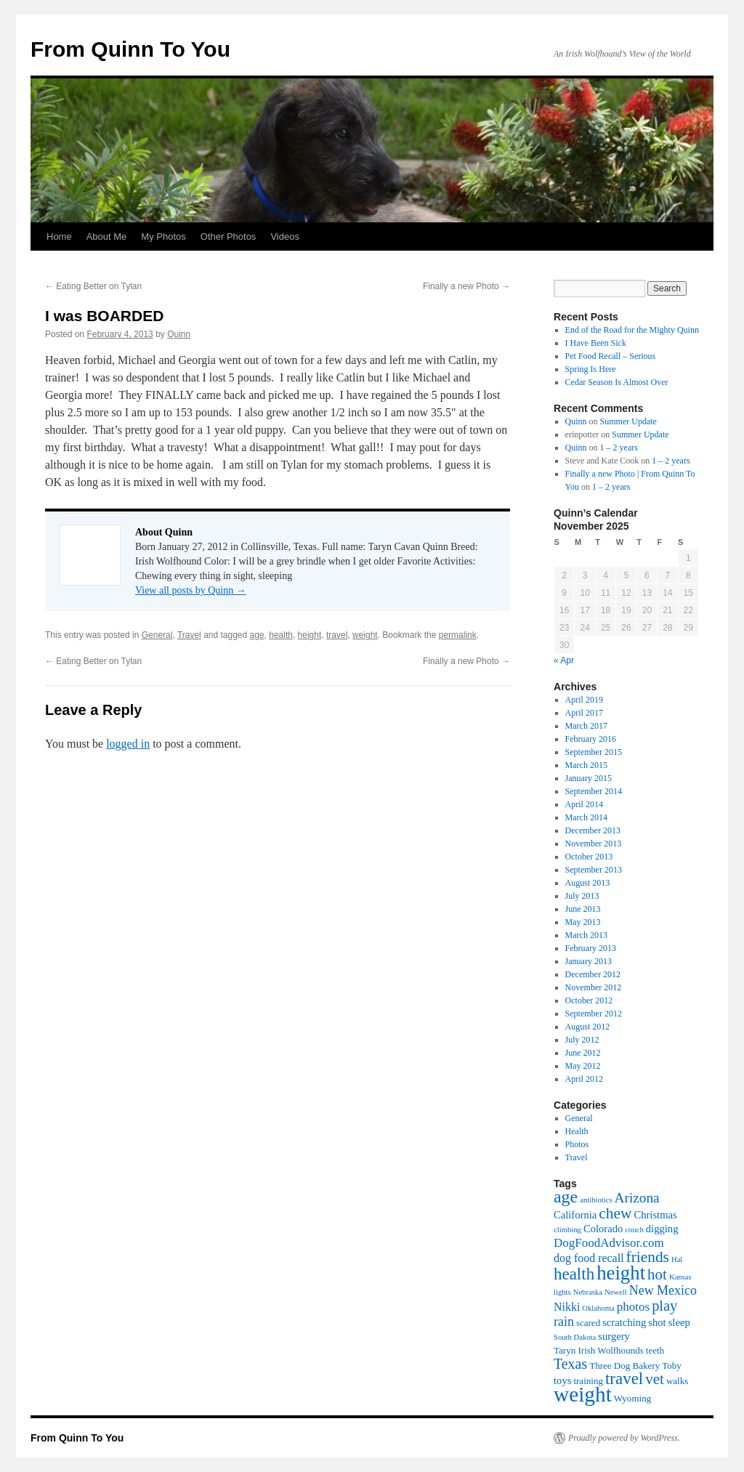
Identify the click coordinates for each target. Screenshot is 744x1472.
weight (365, 635)
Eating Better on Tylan (93, 286)
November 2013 (593, 843)
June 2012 (583, 1053)
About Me (106, 236)
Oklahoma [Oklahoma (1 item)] (598, 1308)
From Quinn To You (130, 49)
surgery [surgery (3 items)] (614, 1336)
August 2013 (587, 883)
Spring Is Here (590, 369)
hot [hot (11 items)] (657, 1274)
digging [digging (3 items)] (662, 1228)
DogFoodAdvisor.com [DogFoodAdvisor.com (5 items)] (609, 1243)
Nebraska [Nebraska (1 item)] (587, 1292)
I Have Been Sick (595, 343)
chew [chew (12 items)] (615, 1213)
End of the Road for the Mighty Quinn (632, 330)
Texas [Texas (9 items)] (570, 1364)
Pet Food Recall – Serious (610, 356)
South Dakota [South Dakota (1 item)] (575, 1337)
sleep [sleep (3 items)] (679, 1322)
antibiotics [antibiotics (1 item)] (596, 1200)
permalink (458, 635)
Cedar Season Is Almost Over (616, 382)
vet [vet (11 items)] (654, 1379)
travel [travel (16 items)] (624, 1379)
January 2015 (588, 778)
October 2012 (589, 1000)
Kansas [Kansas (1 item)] (680, 1277)
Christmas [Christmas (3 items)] (655, 1215)
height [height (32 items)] (621, 1273)
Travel (189, 635)
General (157, 635)
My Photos (163, 236)
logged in (128, 743)
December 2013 (592, 830)
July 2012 (582, 1040)
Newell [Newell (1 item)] (615, 1292)
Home (59, 236)
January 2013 (588, 961)
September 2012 (593, 1013)
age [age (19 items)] (566, 1196)
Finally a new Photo (466, 286)
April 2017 (584, 713)
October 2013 (589, 857)
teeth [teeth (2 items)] (655, 1350)
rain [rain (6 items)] (564, 1321)
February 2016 (590, 739)
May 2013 (583, 922)
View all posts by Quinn (190, 590)
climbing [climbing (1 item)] (567, 1230)
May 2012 (583, 1066)
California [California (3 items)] (575, 1215)
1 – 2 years (619, 447)
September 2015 (593, 752)
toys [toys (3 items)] (562, 1380)
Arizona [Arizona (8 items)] (637, 1197)
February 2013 (590, 948)
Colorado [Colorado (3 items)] (603, 1228)
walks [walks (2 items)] (677, 1380)
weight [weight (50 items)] (583, 1394)
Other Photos (228, 236)
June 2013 (583, 909)
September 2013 (593, 870)
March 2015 (586, 765)
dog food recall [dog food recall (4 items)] (589, 1258)
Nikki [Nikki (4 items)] (567, 1307)
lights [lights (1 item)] (562, 1292)
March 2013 (586, 935)
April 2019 (584, 700)
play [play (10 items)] (664, 1306)
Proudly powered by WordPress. (624, 1438)
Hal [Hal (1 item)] (676, 1259)
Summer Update (628, 421)
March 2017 (586, 726)
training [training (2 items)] (588, 1380)
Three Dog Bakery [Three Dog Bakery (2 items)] (624, 1365)
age (257, 635)
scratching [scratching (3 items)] (624, 1322)
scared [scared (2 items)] (588, 1322)
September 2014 (593, 791)
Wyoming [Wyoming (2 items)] (632, 1398)
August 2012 (587, 1027)
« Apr (564, 660)
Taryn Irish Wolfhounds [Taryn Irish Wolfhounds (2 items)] (599, 1350)
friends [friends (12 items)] (647, 1257)
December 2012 (592, 974)
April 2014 (584, 804)
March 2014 (586, 817)
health (281, 635)
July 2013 (582, 896)
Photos (577, 1144)
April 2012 (584, 1079)
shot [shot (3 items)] (657, 1322)
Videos (284, 236)
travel (336, 635)
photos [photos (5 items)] (633, 1307)
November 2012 (593, 987)
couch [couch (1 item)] (634, 1230)
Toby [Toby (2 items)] (672, 1365)
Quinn (178, 334)
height (310, 635)
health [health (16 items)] (574, 1274)
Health (577, 1131)
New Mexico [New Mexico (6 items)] (663, 1290)
